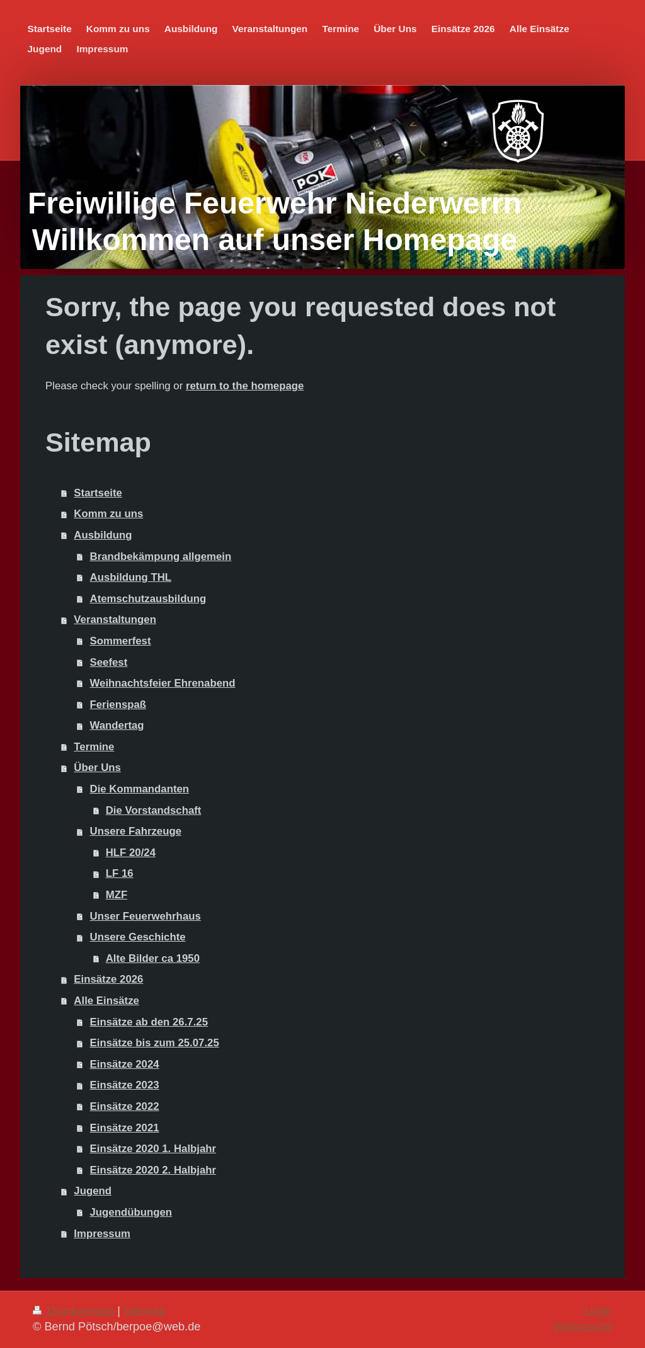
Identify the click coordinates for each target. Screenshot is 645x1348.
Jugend (92, 1191)
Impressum (102, 1234)
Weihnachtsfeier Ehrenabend (163, 683)
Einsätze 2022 (124, 1106)
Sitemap (144, 1311)
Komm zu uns (108, 514)
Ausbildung (103, 535)
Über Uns (97, 768)
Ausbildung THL (131, 577)
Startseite (98, 493)
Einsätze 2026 (108, 979)
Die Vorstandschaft (154, 810)
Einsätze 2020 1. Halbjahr (153, 1149)
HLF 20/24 (131, 853)
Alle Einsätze (106, 1001)
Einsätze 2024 (124, 1064)
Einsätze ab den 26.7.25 (149, 1022)
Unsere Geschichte (138, 937)
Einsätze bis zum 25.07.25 (154, 1043)
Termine (94, 747)
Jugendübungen (131, 1212)
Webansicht (582, 1326)
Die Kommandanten (140, 789)
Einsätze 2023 (124, 1085)
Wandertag (117, 725)
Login (598, 1311)
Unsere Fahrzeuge (135, 831)
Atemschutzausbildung (148, 599)
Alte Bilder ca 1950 (153, 958)
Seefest (109, 662)
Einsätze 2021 (124, 1128)
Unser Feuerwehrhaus (145, 916)
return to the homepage (245, 386)
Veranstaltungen (115, 619)
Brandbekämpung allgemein (161, 557)
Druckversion (75, 1311)
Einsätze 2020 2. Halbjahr (153, 1170)
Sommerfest (120, 641)
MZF (116, 895)
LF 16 (120, 873)
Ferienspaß (118, 705)
